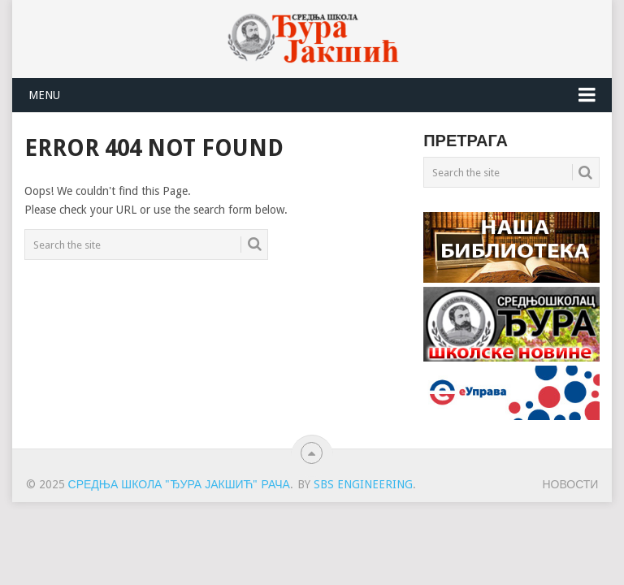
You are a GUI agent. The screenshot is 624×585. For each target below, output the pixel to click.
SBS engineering (363, 484)
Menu (44, 95)
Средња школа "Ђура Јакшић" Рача (179, 484)
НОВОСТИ (570, 484)
